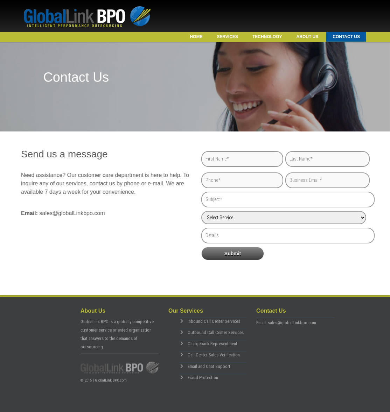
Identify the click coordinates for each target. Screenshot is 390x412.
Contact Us (346, 36)
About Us (308, 36)
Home (196, 36)
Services (227, 36)
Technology (267, 36)
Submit (232, 253)
